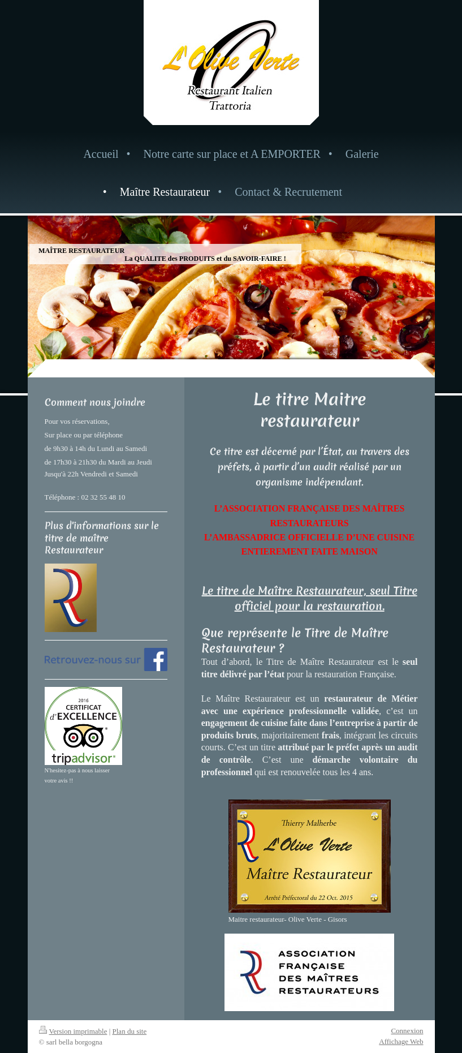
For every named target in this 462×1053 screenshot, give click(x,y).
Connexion (407, 1030)
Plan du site (130, 1031)
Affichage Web (401, 1041)
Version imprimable (73, 1031)
